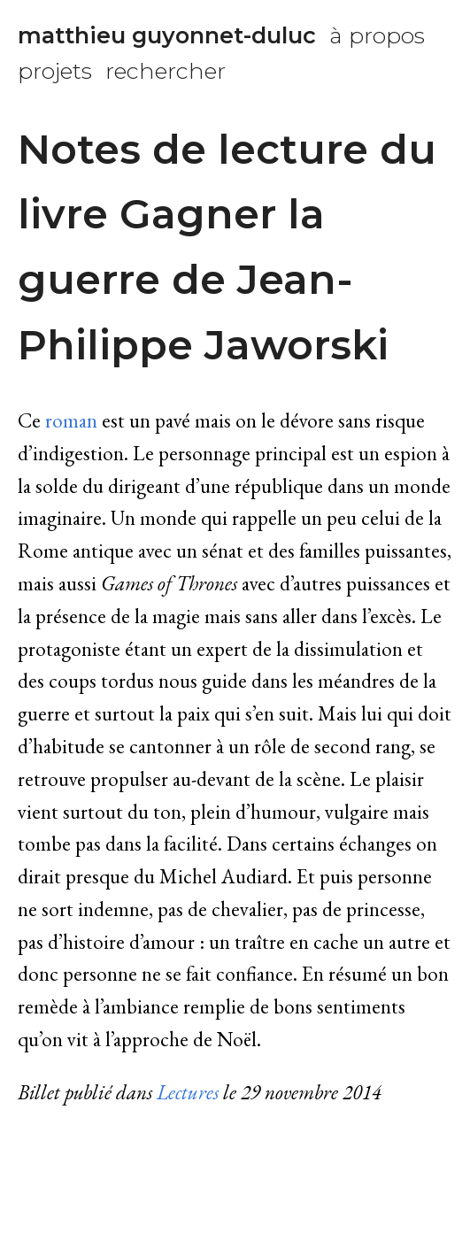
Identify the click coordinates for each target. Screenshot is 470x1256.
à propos (377, 35)
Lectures (188, 1092)
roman (71, 420)
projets (55, 71)
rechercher (165, 71)
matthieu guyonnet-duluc (167, 35)
